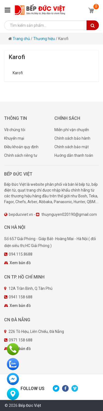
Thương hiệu (44, 38)
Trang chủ (22, 38)
